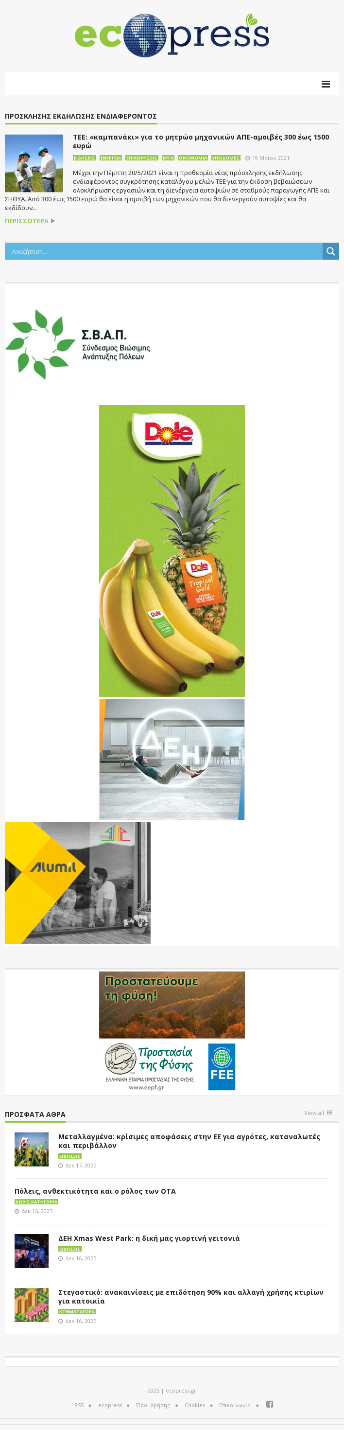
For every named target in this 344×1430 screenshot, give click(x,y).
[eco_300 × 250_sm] (78, 882)
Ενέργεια (111, 157)
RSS (79, 1405)
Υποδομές (226, 157)
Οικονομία (193, 157)
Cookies (195, 1405)
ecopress (110, 1405)
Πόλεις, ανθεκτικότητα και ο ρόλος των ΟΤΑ (95, 1191)
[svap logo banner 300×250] (78, 343)
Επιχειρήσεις (141, 157)
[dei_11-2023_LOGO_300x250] (172, 758)
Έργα (168, 157)
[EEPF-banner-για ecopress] (172, 1031)
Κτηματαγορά (77, 1311)
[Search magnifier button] (331, 251)
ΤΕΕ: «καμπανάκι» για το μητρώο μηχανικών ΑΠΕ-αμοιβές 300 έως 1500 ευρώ (201, 141)
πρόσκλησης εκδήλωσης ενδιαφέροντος (81, 116)
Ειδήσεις (84, 157)
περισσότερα (27, 221)
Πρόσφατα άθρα (35, 1115)
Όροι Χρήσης (153, 1405)
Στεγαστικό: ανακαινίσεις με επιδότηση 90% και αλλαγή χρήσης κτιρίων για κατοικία (191, 1297)
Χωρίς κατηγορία (36, 1201)
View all (314, 1113)
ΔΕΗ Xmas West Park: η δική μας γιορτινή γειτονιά (149, 1238)
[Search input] (166, 251)
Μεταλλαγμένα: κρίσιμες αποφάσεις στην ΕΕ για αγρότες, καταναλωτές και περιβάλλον (189, 1141)
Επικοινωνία (235, 1405)
